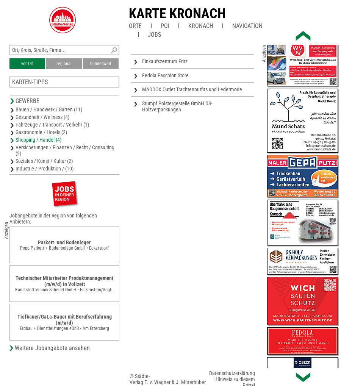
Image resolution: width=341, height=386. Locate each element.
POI (165, 26)
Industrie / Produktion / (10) (45, 169)
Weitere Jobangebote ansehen (52, 348)
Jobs (154, 34)
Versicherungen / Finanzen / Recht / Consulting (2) (65, 150)
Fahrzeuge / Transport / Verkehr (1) (52, 125)
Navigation (247, 26)
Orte (135, 26)
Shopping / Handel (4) (38, 140)
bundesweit (100, 63)
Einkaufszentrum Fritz (165, 61)
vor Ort (27, 63)
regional (64, 63)
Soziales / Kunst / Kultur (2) (44, 161)
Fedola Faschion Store (165, 75)
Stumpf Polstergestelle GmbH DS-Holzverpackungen (177, 106)
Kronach (200, 26)
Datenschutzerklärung (232, 373)
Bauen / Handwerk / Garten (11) (49, 109)
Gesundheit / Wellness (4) (42, 117)
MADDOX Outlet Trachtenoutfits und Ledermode (192, 89)
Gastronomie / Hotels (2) (41, 132)
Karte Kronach (177, 14)
